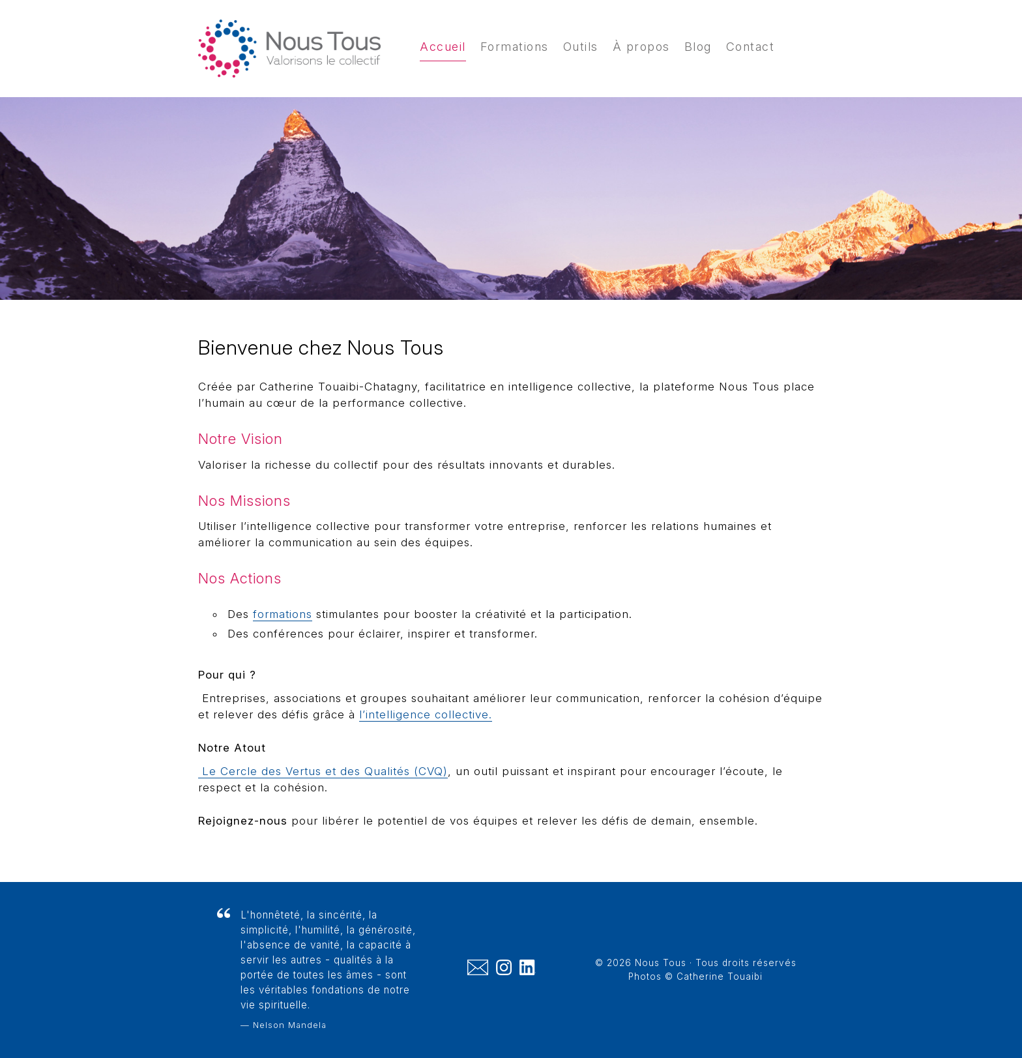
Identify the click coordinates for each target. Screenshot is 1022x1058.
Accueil (443, 46)
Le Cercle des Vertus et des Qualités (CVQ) (323, 771)
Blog (698, 46)
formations (282, 614)
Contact (750, 46)
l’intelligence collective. (425, 714)
